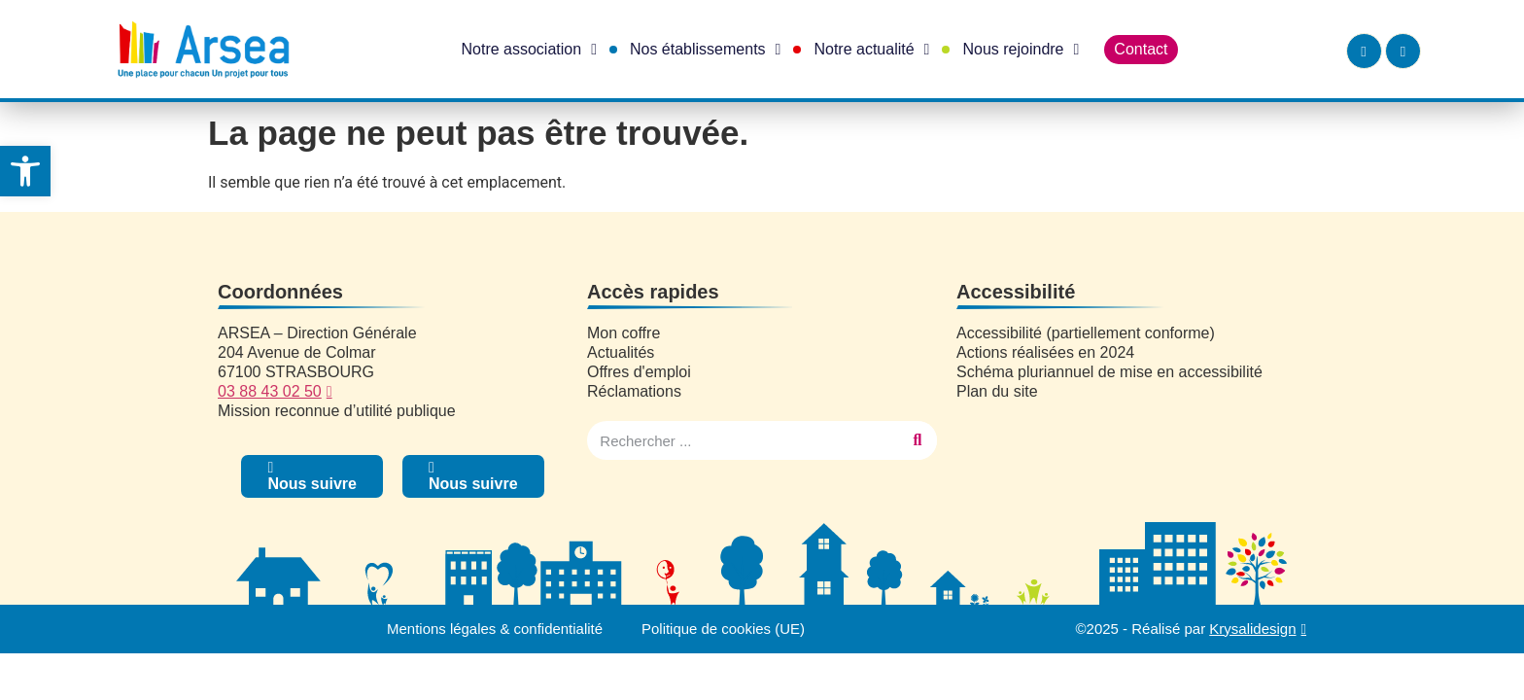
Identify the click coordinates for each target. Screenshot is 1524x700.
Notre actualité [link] (871, 49)
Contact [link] (1140, 49)
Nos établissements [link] (705, 49)
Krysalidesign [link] (1252, 628)
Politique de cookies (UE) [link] (723, 628)
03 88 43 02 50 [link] (270, 391)
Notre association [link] (529, 49)
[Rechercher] (917, 440)
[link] (25, 171)
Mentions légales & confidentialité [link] (494, 628)
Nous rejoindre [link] (1020, 49)
